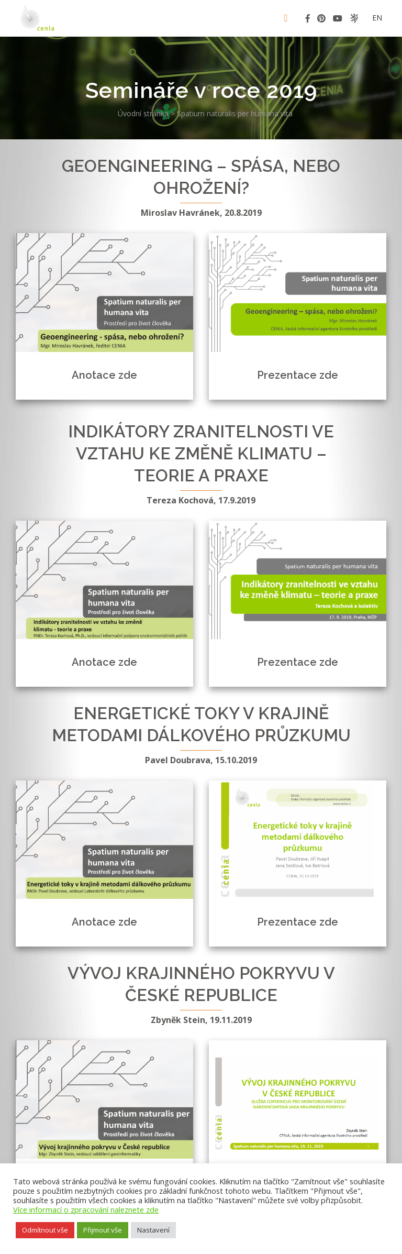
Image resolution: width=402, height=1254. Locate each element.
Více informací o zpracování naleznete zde (86, 1209)
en (377, 18)
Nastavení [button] (153, 1230)
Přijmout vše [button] (102, 1230)
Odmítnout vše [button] (45, 1230)
